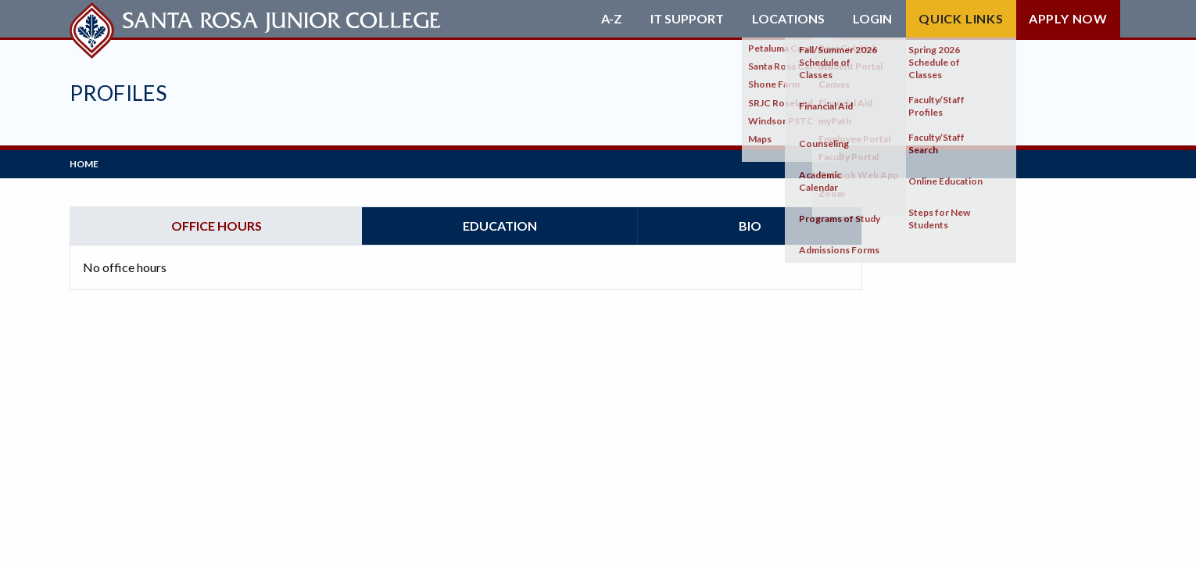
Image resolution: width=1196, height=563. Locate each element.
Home (84, 164)
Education (500, 225)
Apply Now (1068, 18)
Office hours (216, 225)
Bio (750, 225)
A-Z (611, 19)
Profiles (118, 93)
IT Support (687, 19)
